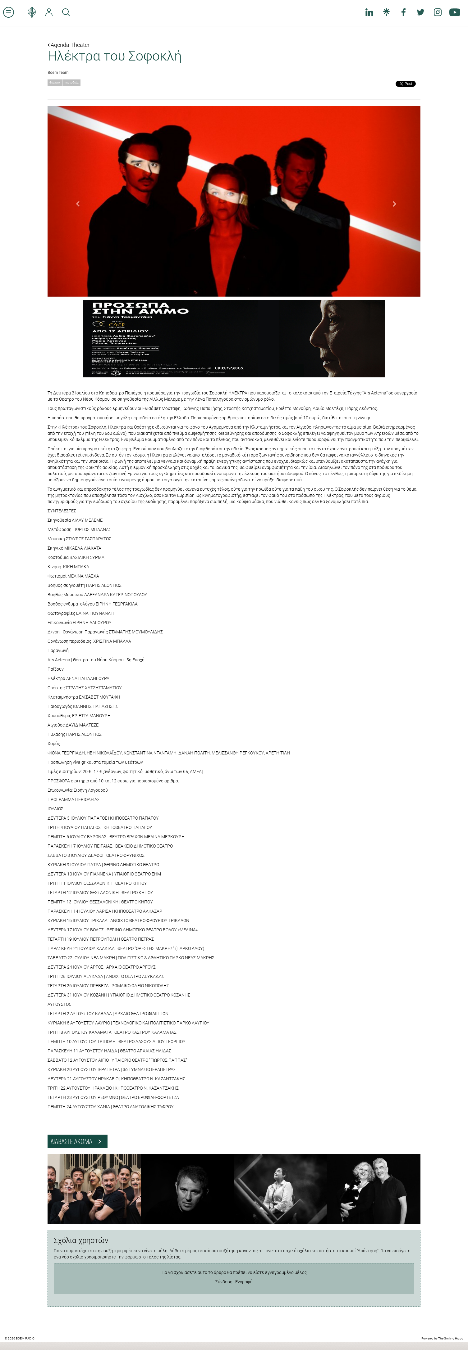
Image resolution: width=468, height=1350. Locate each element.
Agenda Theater (68, 44)
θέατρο (54, 82)
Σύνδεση (223, 1282)
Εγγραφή (244, 1282)
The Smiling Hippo (450, 1338)
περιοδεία (71, 82)
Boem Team (58, 72)
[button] (75, 201)
